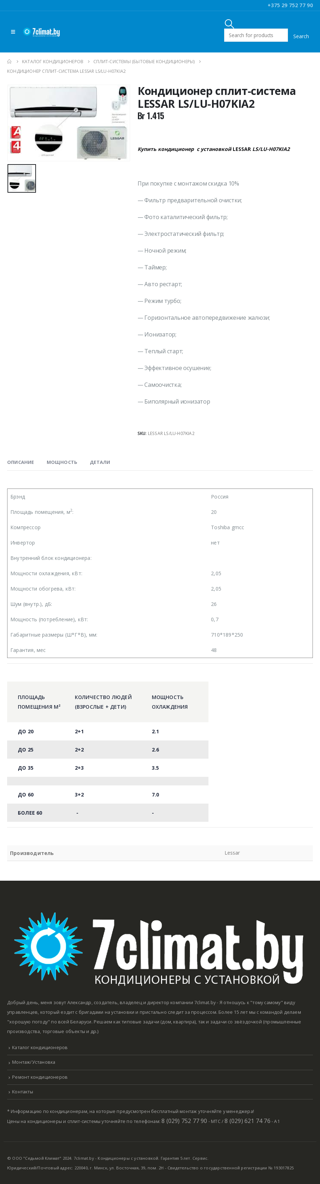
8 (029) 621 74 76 (247, 1121)
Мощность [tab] (62, 462)
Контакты (22, 1092)
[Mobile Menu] (13, 32)
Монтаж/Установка (33, 1062)
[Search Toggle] (229, 24)
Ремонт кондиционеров (40, 1077)
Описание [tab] (20, 462)
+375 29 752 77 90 (290, 5)
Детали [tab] (100, 462)
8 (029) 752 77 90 (184, 1121)
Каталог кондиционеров (40, 1047)
